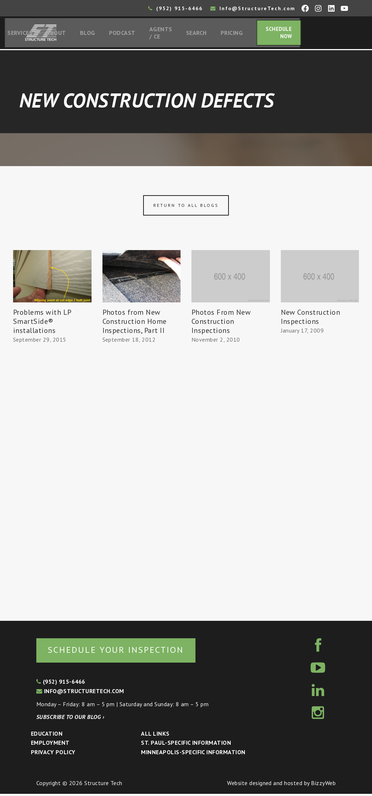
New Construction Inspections (310, 318)
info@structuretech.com (80, 693)
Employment (50, 745)
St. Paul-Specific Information (186, 745)
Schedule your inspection (122, 652)
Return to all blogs (186, 207)
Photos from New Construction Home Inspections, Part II (134, 323)
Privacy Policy (53, 754)
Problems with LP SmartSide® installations (42, 323)
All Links (155, 735)
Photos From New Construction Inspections (221, 323)
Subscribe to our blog (70, 719)
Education (46, 735)
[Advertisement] (52, 480)
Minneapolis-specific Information (193, 754)
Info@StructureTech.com (252, 8)
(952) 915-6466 (175, 8)
